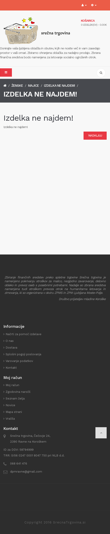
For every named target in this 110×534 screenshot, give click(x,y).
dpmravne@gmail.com (26, 471)
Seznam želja (15, 398)
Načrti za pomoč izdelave (23, 334)
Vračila (10, 418)
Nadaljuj (95, 135)
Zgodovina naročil (18, 391)
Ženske (17, 86)
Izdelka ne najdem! (59, 86)
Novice (10, 405)
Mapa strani (14, 412)
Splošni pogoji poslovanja (23, 354)
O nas (10, 341)
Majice (33, 86)
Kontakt (11, 367)
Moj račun (12, 385)
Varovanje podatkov (19, 361)
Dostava (11, 347)
